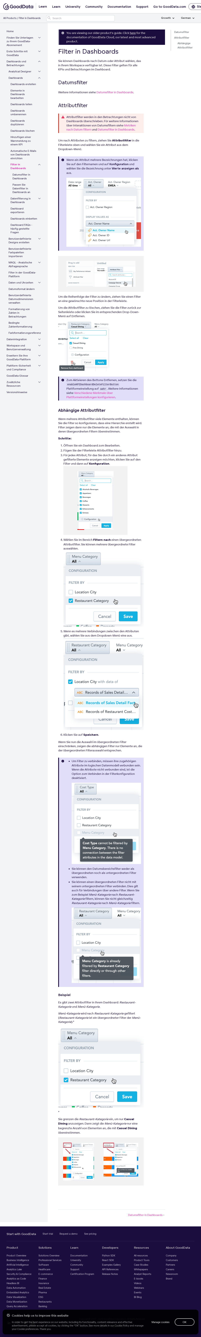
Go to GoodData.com (169, 6)
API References (110, 1269)
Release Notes (110, 1274)
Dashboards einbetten (24, 218)
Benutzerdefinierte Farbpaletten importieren (20, 252)
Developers (110, 1247)
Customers (172, 1260)
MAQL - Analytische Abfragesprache (20, 264)
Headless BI (13, 1283)
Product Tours (141, 1260)
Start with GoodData (21, 1234)
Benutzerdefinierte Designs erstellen (20, 240)
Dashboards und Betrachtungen (16, 63)
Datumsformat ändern (22, 289)
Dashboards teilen (21, 104)
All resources (141, 1255)
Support (142, 6)
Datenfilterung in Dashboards (21, 200)
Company (171, 1255)
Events (137, 1292)
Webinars (139, 1287)
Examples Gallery (111, 1264)
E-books (138, 1278)
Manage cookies (160, 1322)
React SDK (108, 1260)
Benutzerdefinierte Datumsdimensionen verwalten (21, 299)
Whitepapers (141, 1269)
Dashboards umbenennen (18, 112)
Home (10, 31)
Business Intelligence (18, 1260)
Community (94, 6)
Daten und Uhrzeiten (21, 282)
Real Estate (44, 1287)
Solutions (45, 1247)
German (187, 18)
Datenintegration (17, 339)
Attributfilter (181, 37)
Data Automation (16, 1287)
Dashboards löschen (23, 130)
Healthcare (44, 1269)
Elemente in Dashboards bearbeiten (18, 94)
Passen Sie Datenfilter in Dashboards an (21, 188)
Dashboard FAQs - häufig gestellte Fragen (21, 228)
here (133, 33)
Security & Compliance (19, 1274)
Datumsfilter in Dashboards (21, 176)
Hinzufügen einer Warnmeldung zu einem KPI (21, 140)
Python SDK (108, 1255)
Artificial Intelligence (18, 1264)
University (72, 6)
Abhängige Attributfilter (185, 45)
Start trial (48, 1233)
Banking (42, 1306)
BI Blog (138, 1297)
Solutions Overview (48, 1255)
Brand (169, 1278)
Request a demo (68, 1233)
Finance (42, 1278)
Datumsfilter (181, 32)
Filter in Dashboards (18, 166)
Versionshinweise (17, 392)
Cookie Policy (122, 1325)
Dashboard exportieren (17, 210)
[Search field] (80, 18)
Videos (137, 1283)
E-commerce (45, 1274)
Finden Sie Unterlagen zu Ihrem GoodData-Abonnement (20, 41)
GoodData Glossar (17, 375)
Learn (56, 6)
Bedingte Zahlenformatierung (20, 324)
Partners (170, 1264)
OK (185, 1322)
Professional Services (49, 1260)
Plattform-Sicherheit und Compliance (19, 367)
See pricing (90, 1233)
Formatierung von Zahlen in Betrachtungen (19, 313)
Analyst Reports (142, 1274)
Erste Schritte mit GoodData (17, 53)
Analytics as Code (16, 1278)
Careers (170, 1269)
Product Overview (16, 1255)
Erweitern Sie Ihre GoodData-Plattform (19, 357)
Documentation (119, 6)
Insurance (43, 1283)
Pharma (42, 1292)
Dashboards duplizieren (18, 122)
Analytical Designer (20, 71)
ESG (40, 1297)
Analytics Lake (14, 1269)
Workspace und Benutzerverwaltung (19, 347)
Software (43, 1264)
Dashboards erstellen (23, 84)
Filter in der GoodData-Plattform (22, 274)
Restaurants (45, 1301)
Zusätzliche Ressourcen (14, 384)
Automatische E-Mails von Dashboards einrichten (23, 154)
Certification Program (82, 1274)
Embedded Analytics (18, 1292)
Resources (141, 1247)
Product (12, 1247)
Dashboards (16, 77)
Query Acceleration (17, 1306)
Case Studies (141, 1264)
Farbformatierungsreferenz (25, 332)
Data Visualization (16, 1297)
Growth (167, 18)
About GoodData (178, 1247)
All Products (9, 18)
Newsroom (172, 1274)
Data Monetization (17, 1301)
